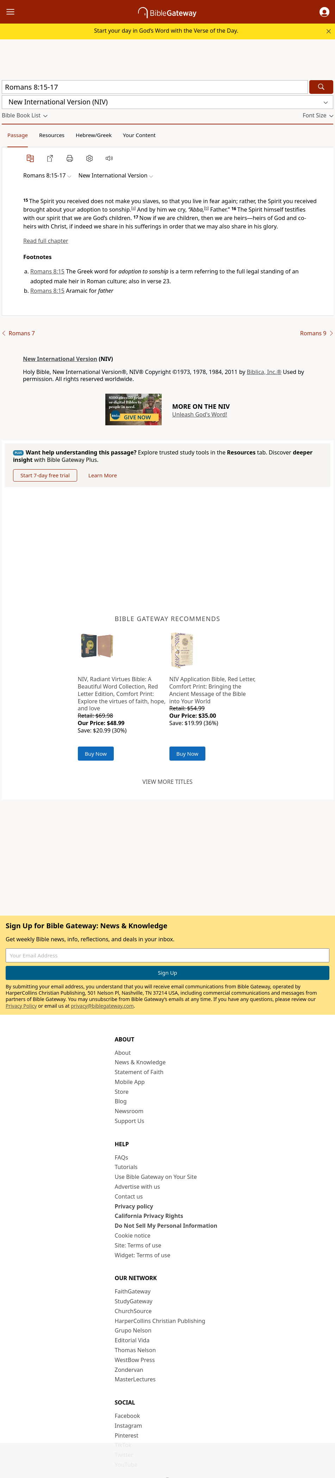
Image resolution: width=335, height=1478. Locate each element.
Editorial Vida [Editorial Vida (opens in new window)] (132, 1340)
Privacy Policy (21, 1005)
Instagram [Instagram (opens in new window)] (128, 1425)
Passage (17, 134)
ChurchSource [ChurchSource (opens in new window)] (133, 1311)
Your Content (139, 134)
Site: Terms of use (138, 1245)
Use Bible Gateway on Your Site (156, 1177)
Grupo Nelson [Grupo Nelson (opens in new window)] (133, 1330)
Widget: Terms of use (142, 1255)
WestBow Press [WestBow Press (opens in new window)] (135, 1360)
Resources (51, 134)
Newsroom (129, 1111)
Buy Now (96, 753)
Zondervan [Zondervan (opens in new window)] (129, 1370)
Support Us (129, 1121)
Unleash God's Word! (199, 414)
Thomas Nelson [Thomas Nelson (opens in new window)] (135, 1350)
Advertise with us (137, 1186)
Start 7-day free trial (45, 475)
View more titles (167, 782)
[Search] (321, 87)
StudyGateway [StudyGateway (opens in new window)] (134, 1301)
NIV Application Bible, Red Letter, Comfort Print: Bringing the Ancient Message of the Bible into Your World (212, 690)
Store (122, 1092)
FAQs (121, 1157)
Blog (121, 1101)
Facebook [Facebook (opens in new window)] (127, 1416)
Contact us (129, 1196)
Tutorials (126, 1167)
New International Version (60, 359)
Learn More (102, 475)
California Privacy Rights (149, 1216)
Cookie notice (133, 1235)
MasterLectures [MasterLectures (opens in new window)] (135, 1379)
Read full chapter (45, 241)
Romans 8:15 (47, 271)
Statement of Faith (139, 1072)
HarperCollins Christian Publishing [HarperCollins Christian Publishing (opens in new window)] (160, 1321)
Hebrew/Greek (94, 134)
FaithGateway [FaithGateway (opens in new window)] (133, 1291)
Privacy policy (134, 1206)
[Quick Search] (155, 87)
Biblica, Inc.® (264, 372)
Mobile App (130, 1082)
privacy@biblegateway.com (102, 1005)
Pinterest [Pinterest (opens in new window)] (126, 1435)
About (123, 1053)
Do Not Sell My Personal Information (166, 1225)
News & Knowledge (140, 1062)
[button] (324, 12)
